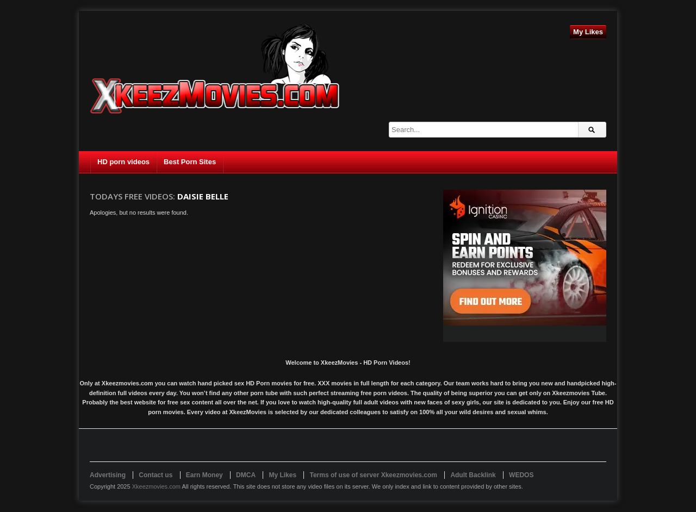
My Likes (588, 32)
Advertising (108, 475)
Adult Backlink (472, 475)
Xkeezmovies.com (156, 486)
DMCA (246, 475)
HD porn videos (123, 162)
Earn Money (204, 475)
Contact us (155, 475)
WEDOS (521, 475)
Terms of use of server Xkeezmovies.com (373, 475)
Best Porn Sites (190, 162)
